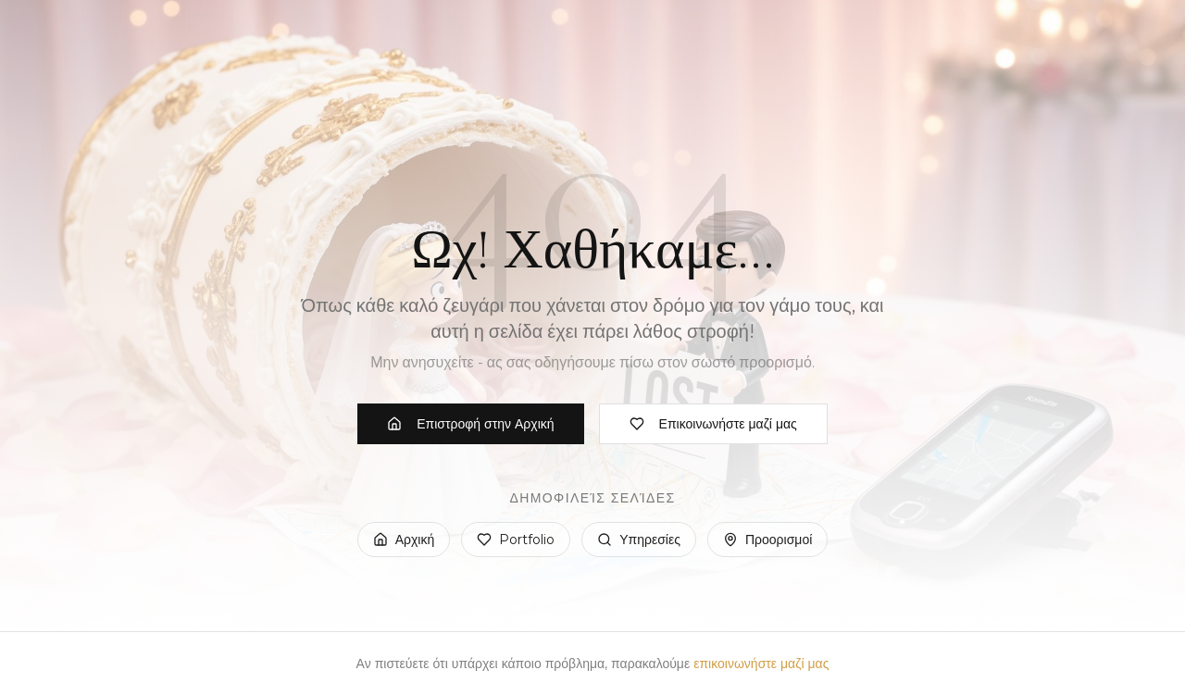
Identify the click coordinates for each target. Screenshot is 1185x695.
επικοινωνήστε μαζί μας (761, 663)
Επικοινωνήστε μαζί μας (713, 424)
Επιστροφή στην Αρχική (470, 424)
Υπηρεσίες (638, 539)
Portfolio (516, 539)
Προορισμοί (767, 539)
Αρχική (404, 539)
